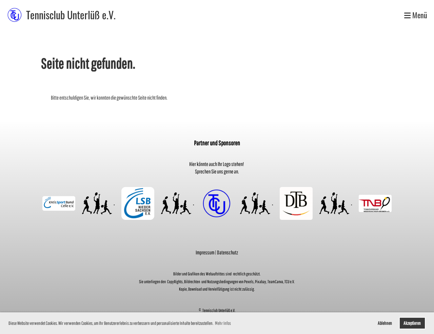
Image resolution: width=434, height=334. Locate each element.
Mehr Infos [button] (223, 323)
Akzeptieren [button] (412, 323)
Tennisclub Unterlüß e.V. (71, 15)
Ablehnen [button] (385, 323)
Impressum (205, 252)
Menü (415, 15)
